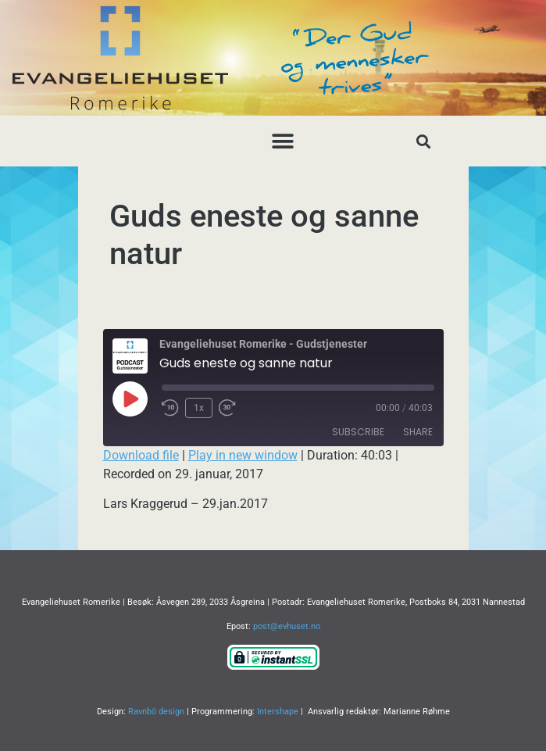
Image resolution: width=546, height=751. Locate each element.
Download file (141, 455)
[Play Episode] (129, 398)
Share (418, 431)
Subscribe (358, 431)
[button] (282, 141)
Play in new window (243, 455)
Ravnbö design (156, 711)
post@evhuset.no (286, 626)
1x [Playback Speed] (199, 407)
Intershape (277, 711)
